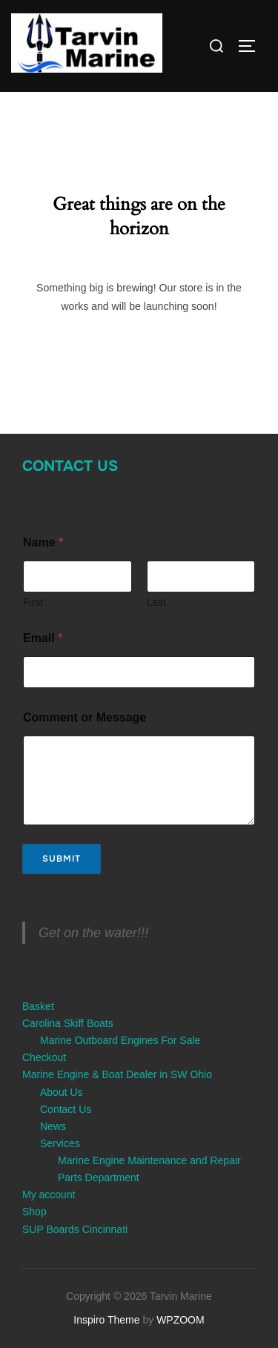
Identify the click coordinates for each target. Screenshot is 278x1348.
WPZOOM (180, 1320)
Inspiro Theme (106, 1320)
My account (49, 1194)
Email (42, 638)
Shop (34, 1212)
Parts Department (98, 1177)
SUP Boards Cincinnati (75, 1229)
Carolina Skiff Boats (67, 1023)
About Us (61, 1092)
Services (60, 1143)
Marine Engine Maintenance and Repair (149, 1160)
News (53, 1126)
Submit (61, 859)
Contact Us (70, 466)
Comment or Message (84, 717)
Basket (38, 1006)
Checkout (44, 1057)
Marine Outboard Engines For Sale (120, 1040)
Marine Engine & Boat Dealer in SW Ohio (117, 1074)
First (33, 602)
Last (156, 602)
